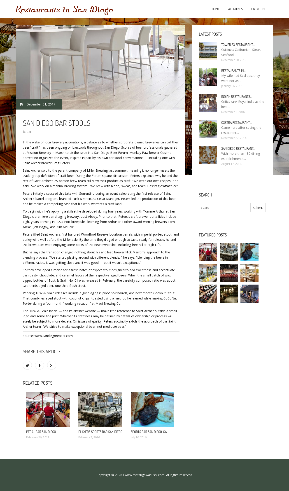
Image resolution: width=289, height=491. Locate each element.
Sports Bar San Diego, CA (149, 432)
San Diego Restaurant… (238, 148)
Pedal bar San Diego (41, 432)
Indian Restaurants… (236, 96)
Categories (234, 9)
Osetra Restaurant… (236, 122)
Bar (29, 132)
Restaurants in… (233, 70)
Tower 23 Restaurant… (238, 44)
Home (216, 9)
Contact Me (257, 9)
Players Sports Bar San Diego (100, 432)
